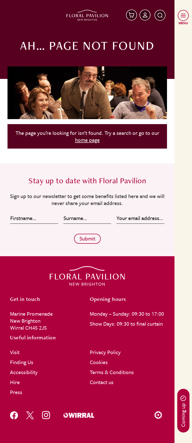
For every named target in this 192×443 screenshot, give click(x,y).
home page (87, 140)
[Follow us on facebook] (14, 415)
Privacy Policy (105, 352)
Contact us (102, 382)
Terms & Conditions (112, 372)
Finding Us (21, 362)
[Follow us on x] (30, 415)
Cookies (99, 362)
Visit (15, 352)
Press (16, 392)
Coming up (183, 411)
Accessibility (24, 372)
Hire (15, 382)
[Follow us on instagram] (46, 415)
